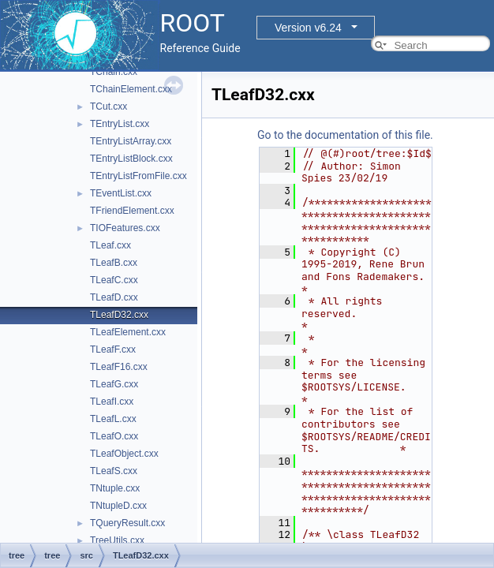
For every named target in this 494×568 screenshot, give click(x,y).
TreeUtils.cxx (117, 540)
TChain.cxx (113, 71)
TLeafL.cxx (113, 418)
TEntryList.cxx (119, 123)
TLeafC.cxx (114, 280)
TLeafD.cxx (114, 297)
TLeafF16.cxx (119, 366)
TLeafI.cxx (111, 401)
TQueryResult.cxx (127, 523)
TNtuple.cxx (115, 488)
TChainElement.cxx (131, 89)
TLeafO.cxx (114, 436)
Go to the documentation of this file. (345, 135)
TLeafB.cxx (113, 262)
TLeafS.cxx (113, 470)
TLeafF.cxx (113, 349)
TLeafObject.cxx (124, 453)
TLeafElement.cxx (128, 332)
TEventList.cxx (121, 193)
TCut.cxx (108, 106)
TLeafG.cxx (114, 384)
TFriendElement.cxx (132, 210)
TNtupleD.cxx (118, 505)
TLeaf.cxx (110, 245)
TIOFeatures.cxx (125, 228)
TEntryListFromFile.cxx (138, 175)
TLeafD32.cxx (119, 314)
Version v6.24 (308, 27)
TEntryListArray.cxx (130, 141)
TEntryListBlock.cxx (131, 158)
